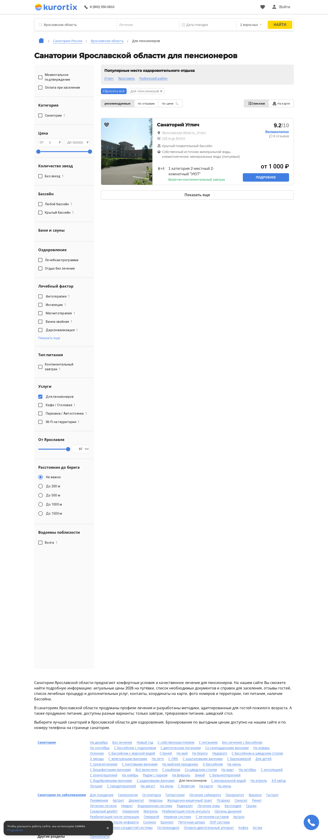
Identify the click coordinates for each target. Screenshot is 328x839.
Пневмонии (99, 800)
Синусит (241, 800)
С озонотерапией (103, 775)
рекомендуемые (119, 103)
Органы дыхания (228, 811)
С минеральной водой (228, 780)
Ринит (257, 800)
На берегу (200, 753)
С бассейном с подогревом (135, 748)
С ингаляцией (272, 769)
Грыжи (251, 806)
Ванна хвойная (59, 321)
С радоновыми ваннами (155, 780)
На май (182, 753)
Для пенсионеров (60, 396)
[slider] (38, 151)
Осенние (97, 753)
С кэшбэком (171, 769)
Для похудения (101, 795)
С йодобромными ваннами (111, 780)
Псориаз (223, 800)
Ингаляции (56, 305)
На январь (261, 748)
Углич (109, 78)
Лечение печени (103, 806)
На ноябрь (130, 775)
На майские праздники (180, 764)
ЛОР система (220, 822)
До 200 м (53, 486)
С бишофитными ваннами (110, 769)
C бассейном (213, 764)
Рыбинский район (153, 78)
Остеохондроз (168, 827)
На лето (158, 759)
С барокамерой (239, 759)
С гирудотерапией (121, 786)
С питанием (208, 742)
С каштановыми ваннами (203, 759)
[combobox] (144, 25)
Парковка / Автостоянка (66, 413)
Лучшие (96, 786)
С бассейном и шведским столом (257, 753)
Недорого (219, 753)
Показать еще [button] (49, 338)
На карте (280, 103)
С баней (166, 753)
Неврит (127, 806)
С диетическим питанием (181, 748)
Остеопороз (151, 795)
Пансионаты (100, 836)
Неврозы (156, 800)
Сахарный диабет (104, 811)
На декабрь (99, 742)
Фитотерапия (58, 296)
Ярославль (126, 78)
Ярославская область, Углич (184, 133)
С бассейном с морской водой (131, 753)
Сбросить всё (114, 91)
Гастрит (272, 795)
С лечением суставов (212, 817)
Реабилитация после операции (114, 817)
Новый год (145, 742)
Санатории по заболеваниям (62, 795)
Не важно (53, 477)
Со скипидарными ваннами (227, 748)
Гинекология (128, 795)
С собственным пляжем (176, 742)
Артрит (118, 800)
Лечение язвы (208, 806)
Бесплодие (233, 806)
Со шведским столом (201, 769)
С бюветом (186, 786)
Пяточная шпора (191, 822)
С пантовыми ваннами (140, 764)
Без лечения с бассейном (242, 742)
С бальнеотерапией (225, 775)
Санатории (47, 742)
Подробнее (266, 177)
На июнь (234, 764)
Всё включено (147, 769)
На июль (166, 786)
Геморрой (151, 817)
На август (148, 786)
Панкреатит (235, 795)
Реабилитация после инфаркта (114, 822)
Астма (257, 827)
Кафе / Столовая (61, 405)
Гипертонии (175, 795)
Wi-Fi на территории (63, 422)
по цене (175, 103)
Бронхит (167, 822)
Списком (253, 103)
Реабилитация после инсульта (186, 811)
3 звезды (97, 759)
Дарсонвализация (62, 330)
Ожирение (130, 811)
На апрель (259, 780)
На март (227, 769)
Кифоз (243, 827)
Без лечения (122, 742)
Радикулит (185, 806)
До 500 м (53, 495)
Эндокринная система (154, 806)
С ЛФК (173, 759)
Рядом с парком (155, 775)
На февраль (181, 775)
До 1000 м (54, 504)
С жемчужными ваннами (127, 759)
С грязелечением (103, 764)
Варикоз (255, 795)
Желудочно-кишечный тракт (189, 800)
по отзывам (149, 103)
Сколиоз (149, 822)
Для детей (264, 759)
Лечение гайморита (205, 795)
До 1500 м (54, 513)
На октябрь (247, 769)
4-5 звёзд (279, 780)
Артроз (238, 817)
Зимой (200, 775)
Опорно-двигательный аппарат (209, 827)
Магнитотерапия (60, 313)
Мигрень (151, 811)
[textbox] (144, 25)
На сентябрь (100, 748)
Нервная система (177, 817)
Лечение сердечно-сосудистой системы (121, 827)
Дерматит (136, 800)
